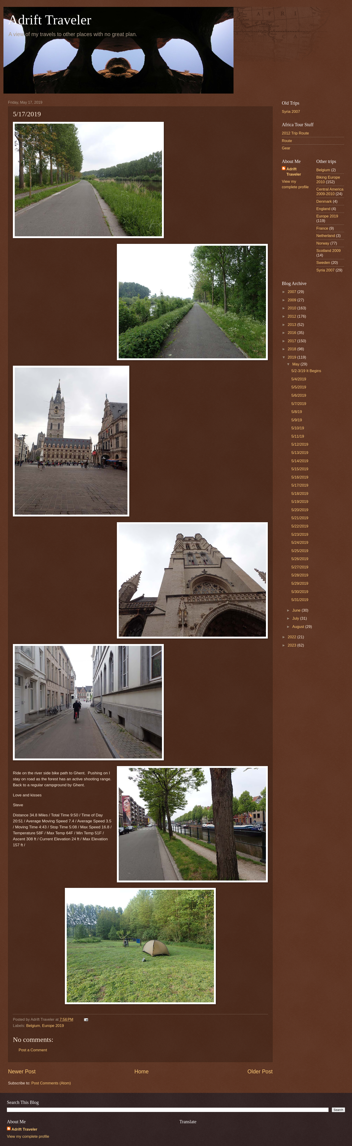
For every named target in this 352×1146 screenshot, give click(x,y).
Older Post (260, 1072)
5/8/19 (296, 412)
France (322, 228)
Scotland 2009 (328, 250)
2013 (292, 324)
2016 (292, 333)
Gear (286, 148)
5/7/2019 (298, 404)
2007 (292, 292)
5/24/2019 (299, 542)
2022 (292, 637)
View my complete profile (28, 1136)
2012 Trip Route (295, 133)
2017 (292, 341)
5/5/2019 (298, 387)
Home (141, 1072)
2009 (292, 300)
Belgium (33, 1025)
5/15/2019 (299, 469)
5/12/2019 (299, 444)
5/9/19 (296, 420)
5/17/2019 (299, 485)
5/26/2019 (299, 559)
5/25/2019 (299, 551)
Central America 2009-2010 (329, 191)
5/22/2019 (299, 526)
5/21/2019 (299, 518)
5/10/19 (297, 428)
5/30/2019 (299, 592)
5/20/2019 (299, 510)
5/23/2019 (299, 534)
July (296, 618)
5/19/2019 (299, 501)
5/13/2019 (299, 452)
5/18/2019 (299, 493)
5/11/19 (297, 436)
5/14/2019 (299, 461)
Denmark (324, 201)
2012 (292, 316)
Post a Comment (33, 1050)
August (298, 626)
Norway (322, 243)
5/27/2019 (299, 567)
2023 (292, 645)
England (323, 209)
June (296, 610)
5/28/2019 (299, 575)
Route (287, 141)
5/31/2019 (299, 600)
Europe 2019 (53, 1025)
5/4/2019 (298, 379)
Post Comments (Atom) (51, 1083)
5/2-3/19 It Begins (306, 371)
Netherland (325, 236)
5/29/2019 (299, 583)
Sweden (323, 262)
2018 (292, 349)
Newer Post (22, 1072)
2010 (292, 308)
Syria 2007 (291, 111)
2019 (292, 357)
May (296, 364)
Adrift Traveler (49, 19)
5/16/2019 (299, 477)
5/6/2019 (298, 395)
